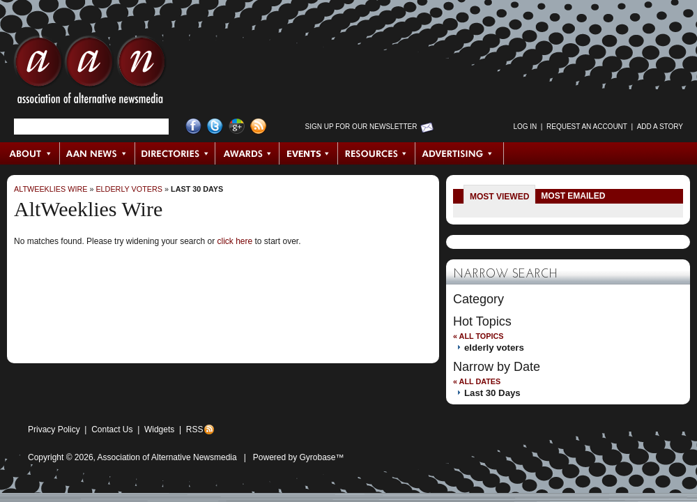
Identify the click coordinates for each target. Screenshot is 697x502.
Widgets (159, 429)
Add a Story (660, 126)
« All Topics (478, 336)
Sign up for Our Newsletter (361, 126)
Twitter (215, 127)
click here (234, 241)
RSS (195, 429)
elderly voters (128, 189)
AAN (90, 73)
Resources (376, 153)
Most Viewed (499, 196)
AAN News (98, 153)
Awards (247, 153)
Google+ (237, 127)
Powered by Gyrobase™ (298, 457)
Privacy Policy (54, 429)
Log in (525, 126)
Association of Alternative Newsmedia (167, 457)
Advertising (459, 153)
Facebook (193, 127)
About (30, 153)
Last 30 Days (197, 189)
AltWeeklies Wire (50, 189)
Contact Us (111, 429)
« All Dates (476, 381)
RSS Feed (258, 127)
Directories (175, 153)
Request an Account (586, 126)
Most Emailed (573, 196)
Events (308, 153)
